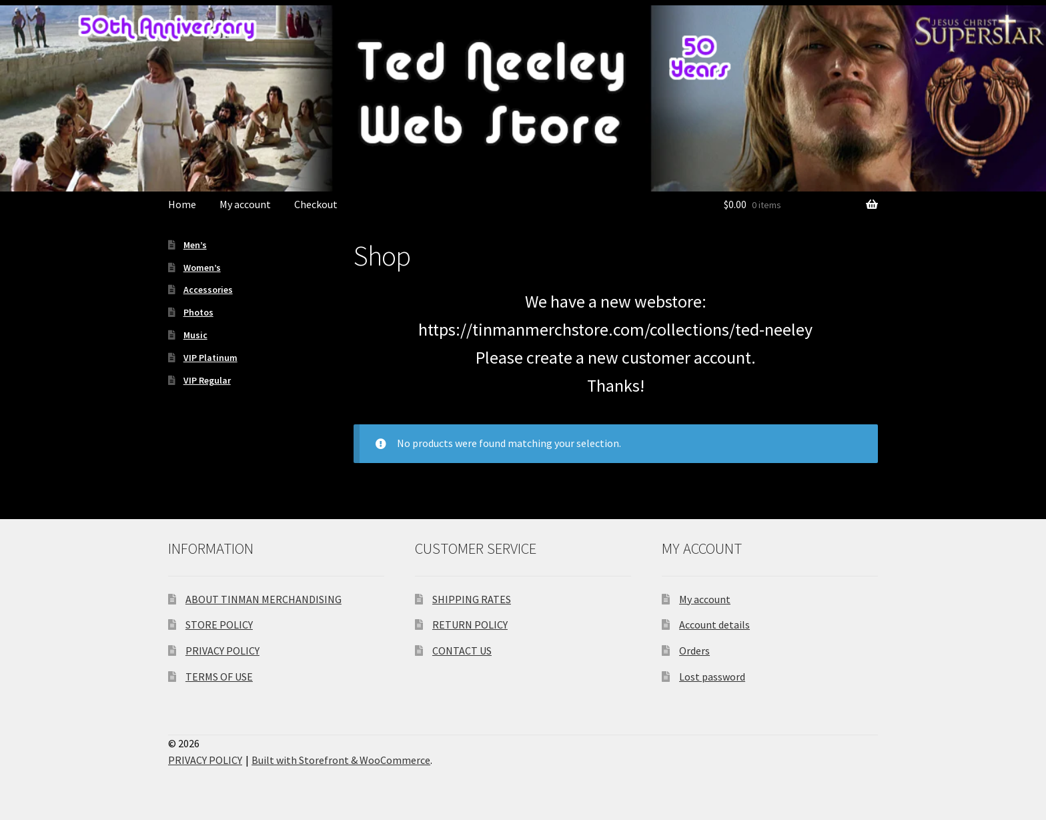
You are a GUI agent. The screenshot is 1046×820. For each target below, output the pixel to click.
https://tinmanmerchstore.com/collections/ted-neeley (615, 329)
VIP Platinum (210, 358)
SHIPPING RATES (471, 599)
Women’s (202, 268)
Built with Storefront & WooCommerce (340, 760)
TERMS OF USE (219, 676)
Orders (694, 650)
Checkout (316, 204)
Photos (198, 312)
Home (182, 204)
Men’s (195, 245)
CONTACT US (462, 650)
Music (195, 335)
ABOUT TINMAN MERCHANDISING (263, 599)
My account (245, 204)
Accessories (208, 290)
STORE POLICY (219, 624)
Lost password (712, 676)
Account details (714, 624)
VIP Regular (207, 380)
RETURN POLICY (470, 624)
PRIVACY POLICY (222, 650)
